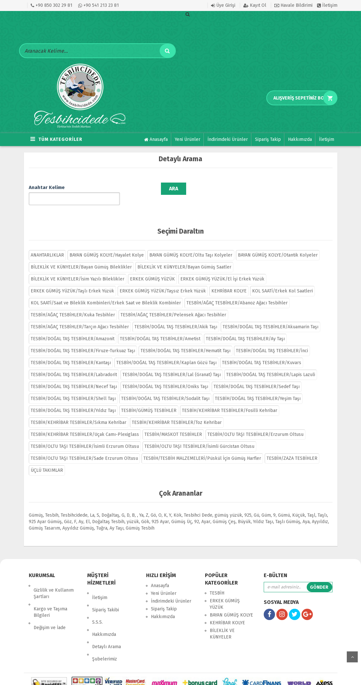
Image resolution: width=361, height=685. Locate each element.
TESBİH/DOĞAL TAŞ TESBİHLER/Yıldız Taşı (73, 401)
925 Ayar (160, 512)
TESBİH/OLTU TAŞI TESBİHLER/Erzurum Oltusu (255, 424)
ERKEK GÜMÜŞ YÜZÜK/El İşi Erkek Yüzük (222, 269)
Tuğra (101, 518)
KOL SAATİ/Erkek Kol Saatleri (282, 281)
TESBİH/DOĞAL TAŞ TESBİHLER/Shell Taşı (73, 389)
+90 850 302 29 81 (51, 5)
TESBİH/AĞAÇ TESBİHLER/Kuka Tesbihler (73, 305)
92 (196, 512)
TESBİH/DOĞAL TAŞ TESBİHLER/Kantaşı (71, 353)
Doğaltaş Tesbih (108, 512)
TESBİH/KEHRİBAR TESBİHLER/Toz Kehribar (177, 413)
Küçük (298, 505)
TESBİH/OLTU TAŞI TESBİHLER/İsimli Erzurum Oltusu (85, 436)
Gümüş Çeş (224, 512)
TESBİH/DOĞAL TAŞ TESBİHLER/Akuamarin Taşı (270, 317)
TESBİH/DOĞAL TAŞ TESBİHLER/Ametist (160, 329)
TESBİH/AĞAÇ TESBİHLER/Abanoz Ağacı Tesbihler (237, 293)
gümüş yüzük (228, 505)
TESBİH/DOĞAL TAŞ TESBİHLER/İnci (272, 341)
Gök (145, 512)
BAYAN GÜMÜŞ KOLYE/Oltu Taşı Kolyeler (190, 245)
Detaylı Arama (106, 614)
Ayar (205, 512)
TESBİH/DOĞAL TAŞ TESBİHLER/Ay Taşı (245, 329)
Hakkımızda (300, 139)
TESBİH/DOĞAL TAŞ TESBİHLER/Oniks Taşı (165, 377)
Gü (256, 505)
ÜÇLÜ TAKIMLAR (47, 460)
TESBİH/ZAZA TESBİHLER (292, 448)
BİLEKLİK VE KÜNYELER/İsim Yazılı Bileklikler (77, 269)
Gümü (284, 505)
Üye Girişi (223, 5)
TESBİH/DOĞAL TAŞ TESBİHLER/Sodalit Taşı (165, 389)
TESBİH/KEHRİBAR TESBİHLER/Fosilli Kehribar (229, 401)
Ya (141, 505)
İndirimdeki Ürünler (227, 139)
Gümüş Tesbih (140, 518)
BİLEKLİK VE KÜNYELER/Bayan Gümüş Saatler (184, 257)
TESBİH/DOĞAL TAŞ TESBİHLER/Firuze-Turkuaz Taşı (83, 341)
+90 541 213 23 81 (98, 5)
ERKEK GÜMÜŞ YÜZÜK (152, 269)
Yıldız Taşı (263, 512)
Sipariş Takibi (105, 591)
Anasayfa (156, 139)
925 (247, 505)
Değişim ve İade (50, 604)
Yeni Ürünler (187, 139)
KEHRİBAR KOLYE (229, 281)
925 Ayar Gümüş (45, 512)
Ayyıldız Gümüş (78, 518)
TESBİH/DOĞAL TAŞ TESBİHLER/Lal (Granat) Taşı (171, 365)
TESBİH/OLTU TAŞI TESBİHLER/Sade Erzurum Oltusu (84, 448)
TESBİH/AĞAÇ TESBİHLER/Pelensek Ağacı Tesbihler (173, 305)
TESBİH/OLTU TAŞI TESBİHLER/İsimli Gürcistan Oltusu (199, 436)
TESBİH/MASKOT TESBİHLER (173, 424)
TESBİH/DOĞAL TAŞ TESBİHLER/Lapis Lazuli (270, 365)
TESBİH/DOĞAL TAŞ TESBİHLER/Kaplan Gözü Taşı (166, 353)
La (92, 505)
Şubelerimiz (104, 622)
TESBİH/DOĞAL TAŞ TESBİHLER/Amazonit (72, 329)
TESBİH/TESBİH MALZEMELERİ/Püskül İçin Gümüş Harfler (202, 448)
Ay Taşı (116, 518)
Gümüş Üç (181, 512)
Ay (81, 512)
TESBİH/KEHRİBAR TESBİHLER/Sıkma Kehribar (78, 413)
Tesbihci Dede (198, 505)
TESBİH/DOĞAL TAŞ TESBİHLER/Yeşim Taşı (258, 389)
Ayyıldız (320, 512)
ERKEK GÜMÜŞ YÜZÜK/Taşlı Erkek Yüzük (72, 281)
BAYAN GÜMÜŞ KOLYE (231, 605)
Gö (153, 505)
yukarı (352, 656)
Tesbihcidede (74, 505)
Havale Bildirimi (293, 5)
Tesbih (51, 505)
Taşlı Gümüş (287, 512)
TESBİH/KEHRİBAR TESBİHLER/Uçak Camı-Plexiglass (85, 424)
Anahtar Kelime (47, 187)
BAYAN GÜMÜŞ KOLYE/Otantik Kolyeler (278, 245)
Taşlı (322, 505)
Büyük (244, 512)
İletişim (327, 5)
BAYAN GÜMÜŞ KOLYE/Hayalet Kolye (106, 245)
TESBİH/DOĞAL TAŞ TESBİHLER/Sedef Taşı (257, 377)
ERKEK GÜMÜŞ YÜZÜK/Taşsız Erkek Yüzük (163, 281)
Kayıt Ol (254, 5)
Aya (306, 512)
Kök (178, 505)
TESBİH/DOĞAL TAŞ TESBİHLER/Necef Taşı (74, 377)
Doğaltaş (110, 505)
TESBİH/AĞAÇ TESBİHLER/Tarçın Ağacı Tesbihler (80, 317)
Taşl (311, 505)
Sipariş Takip (268, 139)
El (88, 512)
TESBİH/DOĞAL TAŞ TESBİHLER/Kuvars (261, 353)
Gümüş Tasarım (44, 518)
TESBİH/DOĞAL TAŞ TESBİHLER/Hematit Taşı (185, 341)
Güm (266, 505)
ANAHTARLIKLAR (47, 245)
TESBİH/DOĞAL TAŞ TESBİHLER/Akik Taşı (175, 317)
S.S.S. (97, 599)
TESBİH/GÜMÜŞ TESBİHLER (148, 401)
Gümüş (36, 505)
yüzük (133, 512)
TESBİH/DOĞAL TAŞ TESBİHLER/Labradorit (74, 365)
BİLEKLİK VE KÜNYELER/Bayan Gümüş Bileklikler (81, 257)
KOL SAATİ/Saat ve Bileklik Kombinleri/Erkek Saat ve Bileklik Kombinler (106, 293)
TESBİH (217, 583)
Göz (68, 512)
